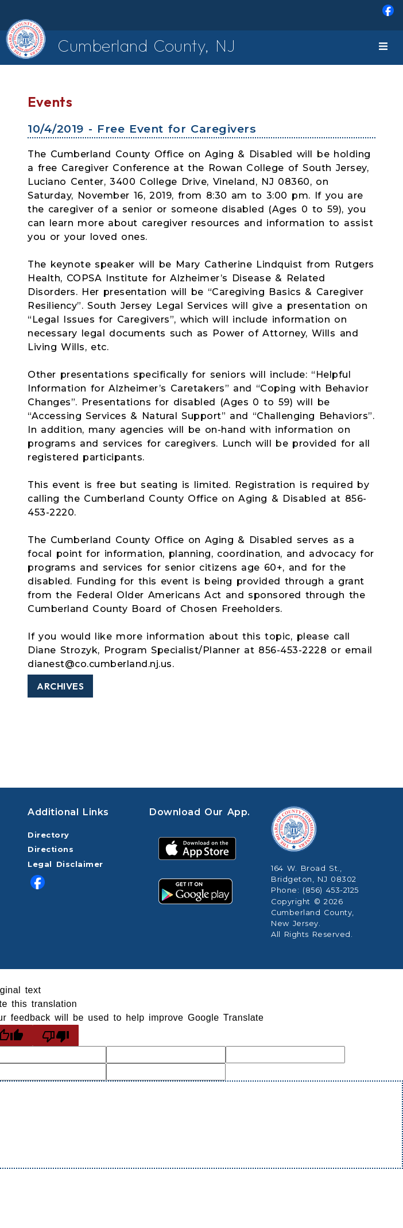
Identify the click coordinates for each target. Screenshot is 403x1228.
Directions (50, 849)
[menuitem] (201, 15)
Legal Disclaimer (65, 864)
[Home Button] (16, 47)
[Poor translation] (56, 1035)
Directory (48, 835)
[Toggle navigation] (385, 47)
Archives (60, 686)
